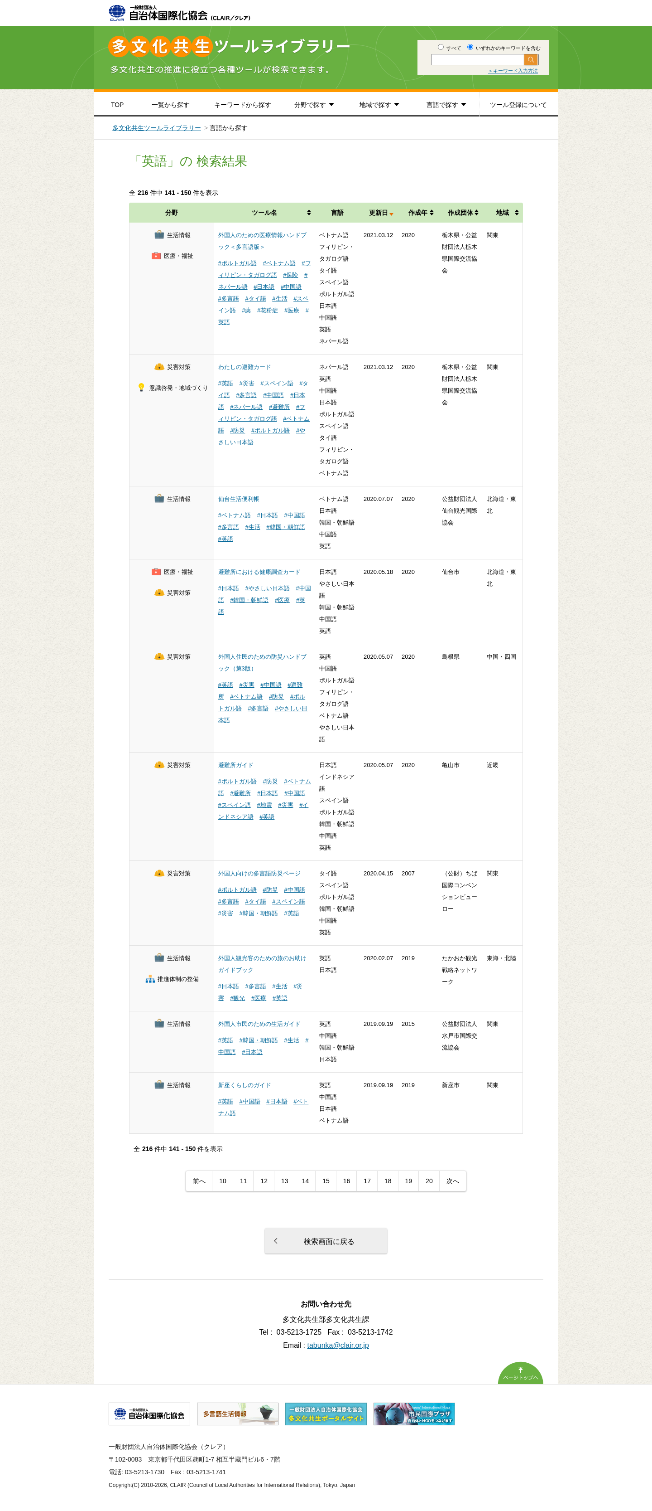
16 (346, 1181)
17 (367, 1181)
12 (264, 1181)
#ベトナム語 (279, 263)
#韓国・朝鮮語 (285, 527)
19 (408, 1181)
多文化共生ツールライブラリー (156, 127)
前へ (199, 1181)
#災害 (246, 383)
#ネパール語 (246, 406)
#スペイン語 (276, 383)
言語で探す (442, 104)
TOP (117, 104)
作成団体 (460, 212)
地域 (502, 212)
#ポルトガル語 (237, 263)
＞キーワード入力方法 (513, 70)
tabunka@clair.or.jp (338, 1345)
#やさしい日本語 (267, 588)
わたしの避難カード (244, 367)
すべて (449, 48)
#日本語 (264, 286)
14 (305, 1181)
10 (222, 1181)
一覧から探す (171, 104)
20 (429, 1181)
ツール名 (264, 212)
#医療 (291, 310)
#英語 (225, 383)
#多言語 (228, 298)
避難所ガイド (236, 765)
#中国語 (291, 286)
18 (388, 1181)
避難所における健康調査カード (259, 571)
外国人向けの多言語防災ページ (259, 873)
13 (284, 1181)
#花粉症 (267, 310)
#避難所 (279, 406)
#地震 (264, 805)
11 (243, 1181)
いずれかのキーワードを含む (504, 48)
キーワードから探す (242, 104)
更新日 (378, 212)
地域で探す (375, 104)
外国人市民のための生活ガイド (259, 1023)
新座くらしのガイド (244, 1085)
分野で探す (310, 104)
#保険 (290, 275)
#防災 (237, 430)
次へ (452, 1181)
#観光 (237, 998)
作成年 (417, 212)
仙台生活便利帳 (238, 499)
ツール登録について (518, 104)
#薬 (246, 310)
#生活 (279, 298)
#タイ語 (255, 298)
